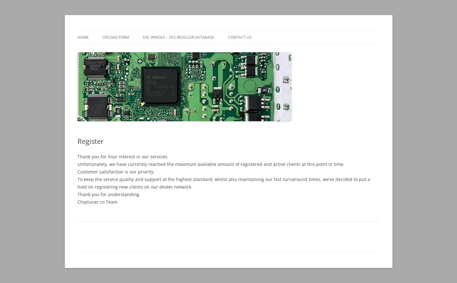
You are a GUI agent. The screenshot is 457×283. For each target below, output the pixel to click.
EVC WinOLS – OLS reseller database (178, 37)
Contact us (240, 37)
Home (83, 37)
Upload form (116, 37)
